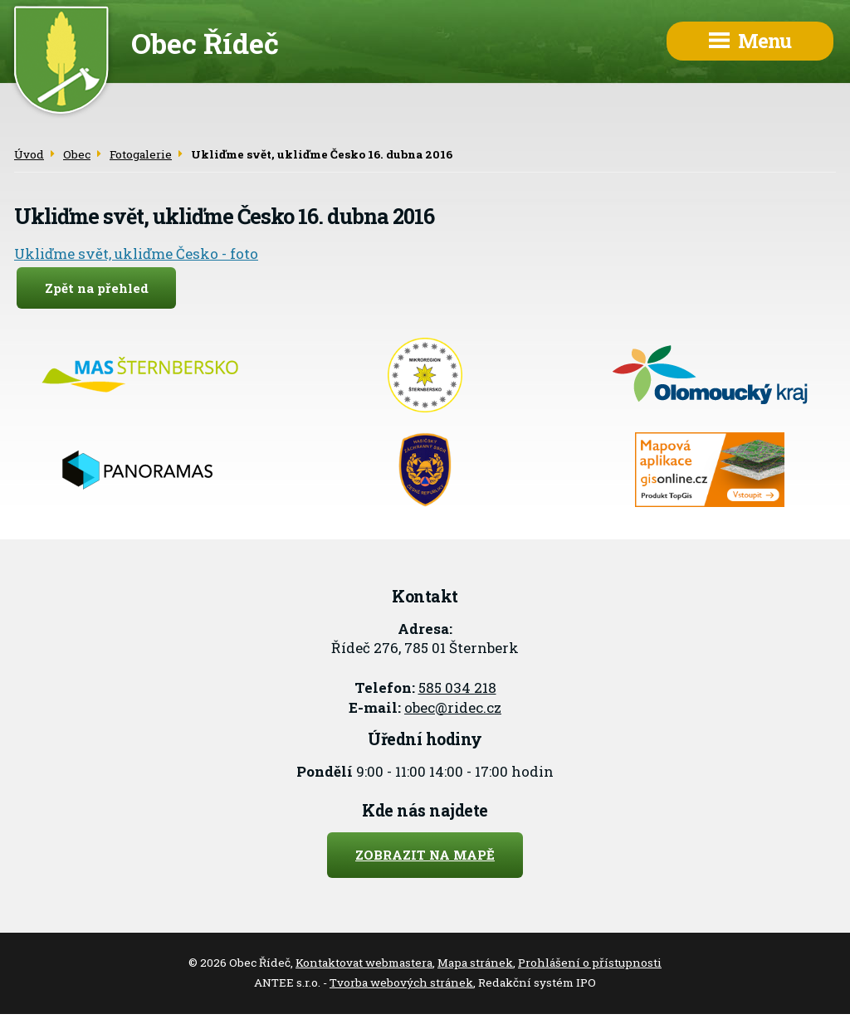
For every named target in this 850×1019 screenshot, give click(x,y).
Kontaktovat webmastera (364, 962)
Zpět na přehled (97, 288)
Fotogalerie (141, 154)
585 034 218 (457, 687)
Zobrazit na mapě (425, 854)
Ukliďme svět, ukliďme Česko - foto (136, 253)
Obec (76, 154)
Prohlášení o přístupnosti (590, 962)
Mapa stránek (475, 962)
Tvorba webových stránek (401, 982)
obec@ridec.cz (452, 707)
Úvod (29, 154)
